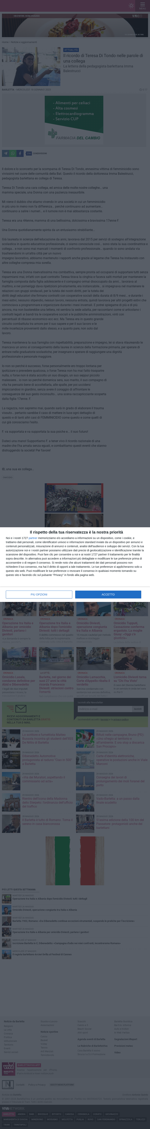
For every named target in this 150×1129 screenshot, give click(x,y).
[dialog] (75, 564)
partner (33, 538)
